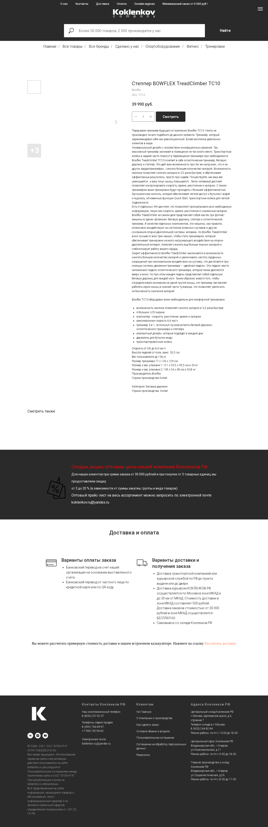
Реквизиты (143, 755)
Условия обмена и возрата (153, 731)
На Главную (143, 711)
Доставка (102, 3)
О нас (64, 3)
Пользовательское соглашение (155, 737)
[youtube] (45, 735)
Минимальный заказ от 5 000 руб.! (185, 3)
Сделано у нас (127, 46)
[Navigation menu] (260, 8)
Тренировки (215, 46)
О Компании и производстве (154, 718)
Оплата (122, 3)
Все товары (72, 46)
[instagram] (38, 735)
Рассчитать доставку (220, 643)
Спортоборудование (162, 46)
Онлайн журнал (144, 3)
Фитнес (193, 46)
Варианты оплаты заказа (88, 560)
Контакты (82, 3)
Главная (49, 46)
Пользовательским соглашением (47, 771)
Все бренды (99, 46)
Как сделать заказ (147, 724)
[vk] (30, 735)
